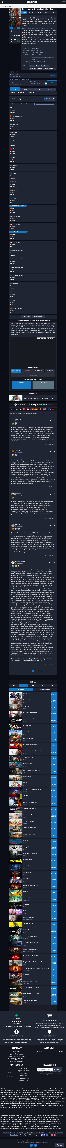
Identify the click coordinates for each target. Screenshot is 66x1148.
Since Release (16, 381)
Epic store (35, 57)
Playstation (9, 1087)
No (35, 1145)
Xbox (9, 1083)
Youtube (60, 1062)
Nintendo (9, 1091)
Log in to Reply (50, 455)
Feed (53, 12)
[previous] (11, 28)
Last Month (50, 381)
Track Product (33, 386)
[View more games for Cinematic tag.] (32, 69)
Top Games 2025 (24, 1089)
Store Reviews (24, 1088)
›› (42, 682)
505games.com (36, 50)
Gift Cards (24, 1084)
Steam (52, 57)
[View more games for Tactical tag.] (39, 69)
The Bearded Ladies (37, 52)
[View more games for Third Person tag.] (45, 66)
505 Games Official (37, 55)
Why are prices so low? (16, 1066)
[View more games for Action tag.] (38, 66)
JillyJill (17, 461)
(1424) (40, 416)
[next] (18, 28)
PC (9, 1079)
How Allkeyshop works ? (16, 1064)
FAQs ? (16, 1071)
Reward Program (24, 1083)
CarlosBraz (18, 535)
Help (59, 1145)
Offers (13, 93)
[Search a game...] (33, 6)
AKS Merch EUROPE (23, 1093)
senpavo (18, 430)
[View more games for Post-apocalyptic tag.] (48, 69)
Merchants (39, 1064)
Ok (31, 1145)
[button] (38, 83)
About (31, 12)
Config (39, 12)
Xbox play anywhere (43, 57)
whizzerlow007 (20, 572)
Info (24, 12)
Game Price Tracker (23, 1081)
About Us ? (16, 1062)
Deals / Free (23, 1086)
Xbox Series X (42, 61)
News (46, 12)
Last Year (27, 381)
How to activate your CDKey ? (16, 1069)
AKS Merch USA (23, 1091)
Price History (22, 93)
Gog (33, 59)
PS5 (32, 61)
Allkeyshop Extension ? (16, 1072)
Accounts (31, 93)
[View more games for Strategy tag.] (32, 66)
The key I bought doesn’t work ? (16, 1067)
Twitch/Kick (38, 1062)
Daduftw (18, 504)
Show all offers (38, 327)
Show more (26, 327)
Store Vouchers (23, 1079)
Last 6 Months (38, 381)
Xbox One (36, 61)
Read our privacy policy (42, 1142)
